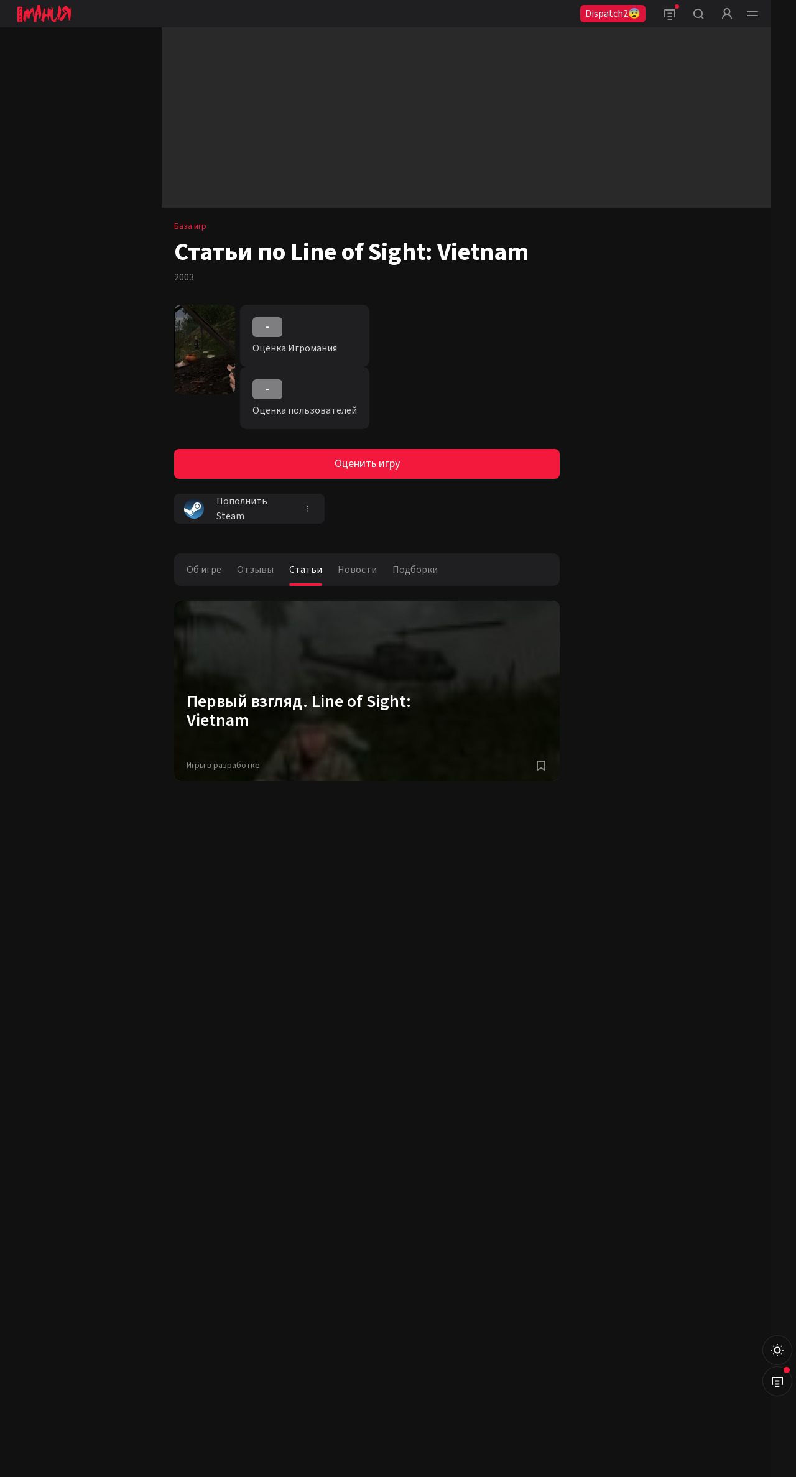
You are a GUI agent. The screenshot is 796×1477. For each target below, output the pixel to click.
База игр (190, 226)
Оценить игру (367, 463)
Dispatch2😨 (613, 14)
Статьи (305, 569)
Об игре (204, 569)
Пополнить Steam (225, 508)
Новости (357, 569)
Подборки (415, 569)
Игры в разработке (223, 765)
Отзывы (255, 569)
